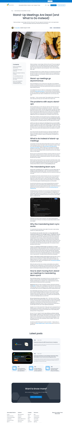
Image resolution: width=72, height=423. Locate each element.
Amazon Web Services (22, 418)
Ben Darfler (18, 27)
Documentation (36, 415)
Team (29, 415)
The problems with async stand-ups (17, 70)
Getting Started (36, 417)
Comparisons (36, 420)
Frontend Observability (11, 417)
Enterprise (19, 415)
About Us (29, 414)
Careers (29, 417)
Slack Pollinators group (40, 323)
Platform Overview (10, 415)
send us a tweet (48, 323)
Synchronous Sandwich (56, 260)
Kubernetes (20, 421)
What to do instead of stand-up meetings (19, 73)
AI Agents (19, 417)
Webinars (35, 421)
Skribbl (34, 285)
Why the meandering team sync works (18, 78)
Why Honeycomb (21, 414)
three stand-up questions (39, 91)
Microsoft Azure (20, 420)
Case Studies (36, 418)
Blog (12, 10)
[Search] (45, 5)
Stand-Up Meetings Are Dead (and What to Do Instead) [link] (22, 10)
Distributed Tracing (10, 420)
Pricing (38, 5)
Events (29, 420)
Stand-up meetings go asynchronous (17, 67)
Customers (30, 421)
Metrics (8, 421)
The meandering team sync (18, 76)
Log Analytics (9, 418)
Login (48, 5)
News (29, 418)
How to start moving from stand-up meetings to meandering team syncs (17, 82)
